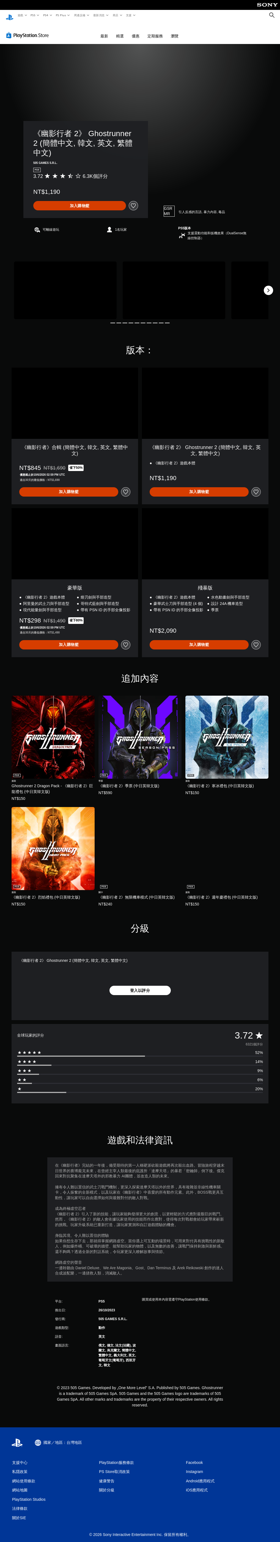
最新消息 (99, 15)
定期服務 (155, 30)
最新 (104, 30)
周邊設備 (79, 15)
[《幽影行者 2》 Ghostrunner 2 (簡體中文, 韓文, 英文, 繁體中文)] (65, 285)
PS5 (33, 15)
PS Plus (61, 15)
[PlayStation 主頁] (9, 15)
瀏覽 (175, 30)
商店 (115, 15)
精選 (120, 30)
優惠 (135, 30)
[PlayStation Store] (28, 30)
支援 (128, 15)
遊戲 (20, 15)
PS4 (45, 15)
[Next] (268, 285)
